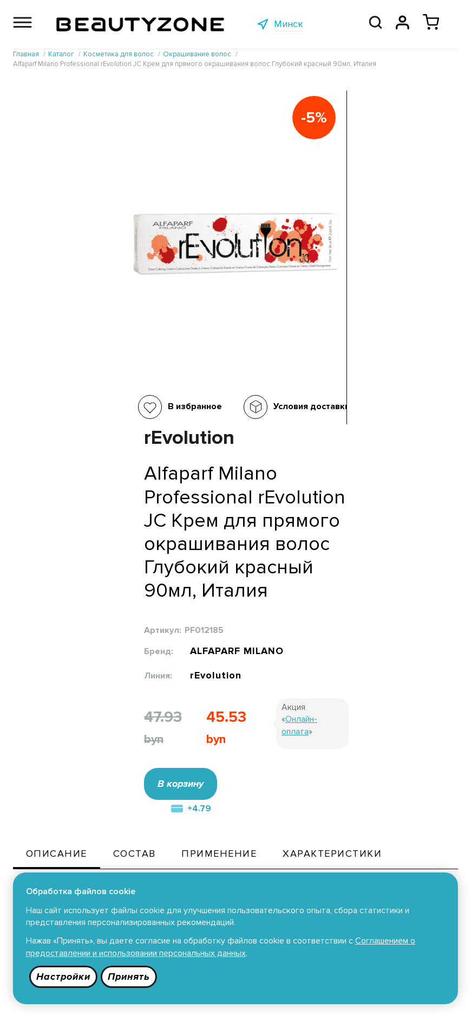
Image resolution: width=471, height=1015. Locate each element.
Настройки (63, 976)
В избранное (83, 406)
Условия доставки (200, 406)
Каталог (117, 871)
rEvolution (329, 371)
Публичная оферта (227, 871)
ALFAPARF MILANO (351, 342)
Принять (129, 976)
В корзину (294, 481)
